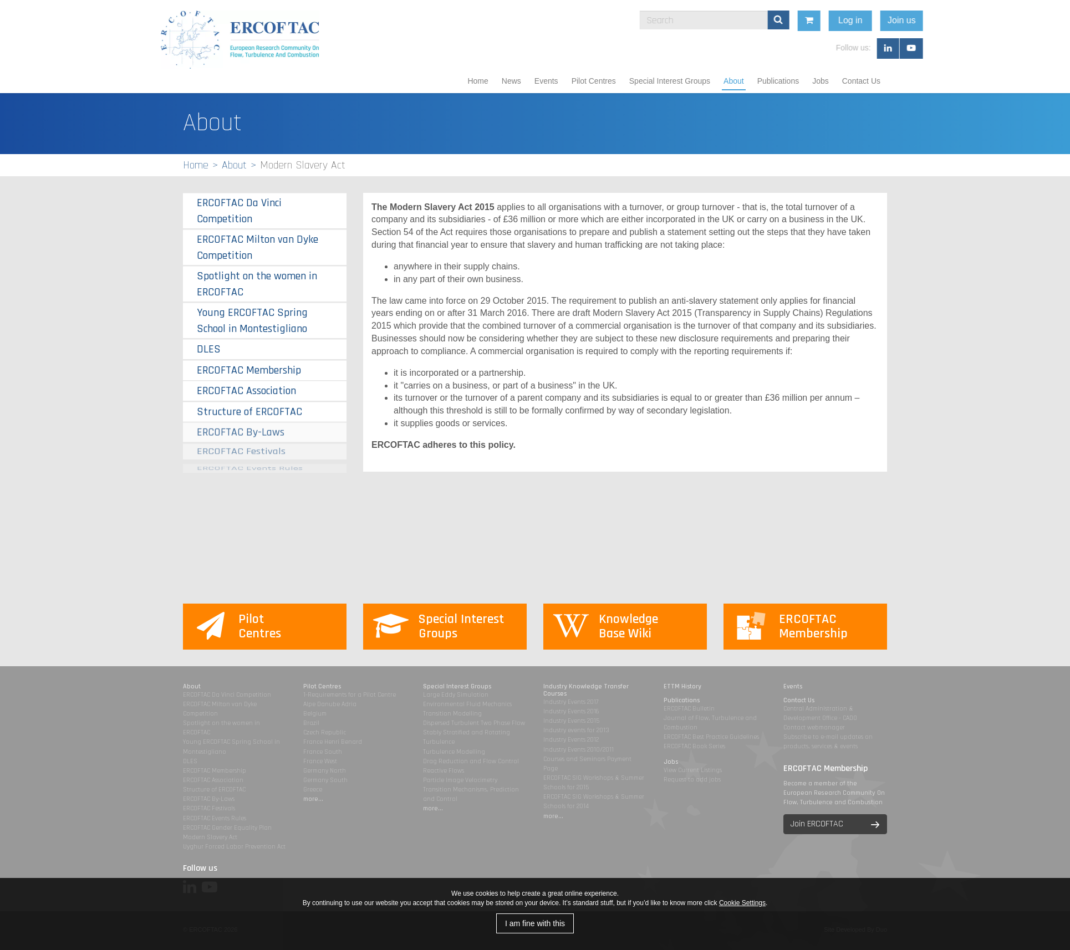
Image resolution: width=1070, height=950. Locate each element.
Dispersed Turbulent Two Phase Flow (474, 723)
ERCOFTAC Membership (249, 370)
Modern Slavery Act (210, 837)
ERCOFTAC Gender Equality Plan (227, 828)
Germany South (325, 780)
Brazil (311, 723)
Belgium (315, 713)
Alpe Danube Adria (329, 704)
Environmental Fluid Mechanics (467, 704)
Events (546, 80)
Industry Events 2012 (571, 740)
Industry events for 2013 (576, 730)
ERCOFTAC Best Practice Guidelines (711, 737)
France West (320, 761)
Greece (312, 789)
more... (313, 799)
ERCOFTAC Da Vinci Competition (239, 211)
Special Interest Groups (669, 80)
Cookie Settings (742, 903)
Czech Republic (324, 732)
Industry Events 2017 (570, 702)
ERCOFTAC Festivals (241, 444)
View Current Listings (693, 770)
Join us (976, 20)
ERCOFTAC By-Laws (240, 427)
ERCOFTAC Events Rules (214, 818)
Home (477, 80)
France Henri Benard (332, 742)
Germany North (324, 771)
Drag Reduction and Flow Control (471, 761)
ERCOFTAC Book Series (694, 746)
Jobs (820, 80)
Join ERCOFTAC (817, 824)
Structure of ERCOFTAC (249, 410)
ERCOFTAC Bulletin (689, 708)
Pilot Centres (594, 80)
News (511, 80)
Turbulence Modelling (454, 752)
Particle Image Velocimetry (460, 780)
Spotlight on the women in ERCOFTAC (257, 284)
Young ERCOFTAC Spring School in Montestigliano (252, 320)
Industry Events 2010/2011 (578, 749)
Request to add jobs (692, 779)
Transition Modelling (452, 713)
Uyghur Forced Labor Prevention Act (234, 846)
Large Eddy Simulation (455, 695)
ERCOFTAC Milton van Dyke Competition (257, 247)
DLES (209, 349)
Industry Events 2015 (571, 721)
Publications (778, 80)
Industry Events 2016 (571, 711)
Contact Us (861, 80)
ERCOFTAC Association (246, 391)
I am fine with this (535, 923)
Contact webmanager (814, 727)
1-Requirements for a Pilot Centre (349, 695)
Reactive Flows (443, 771)
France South (322, 752)
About (733, 80)
